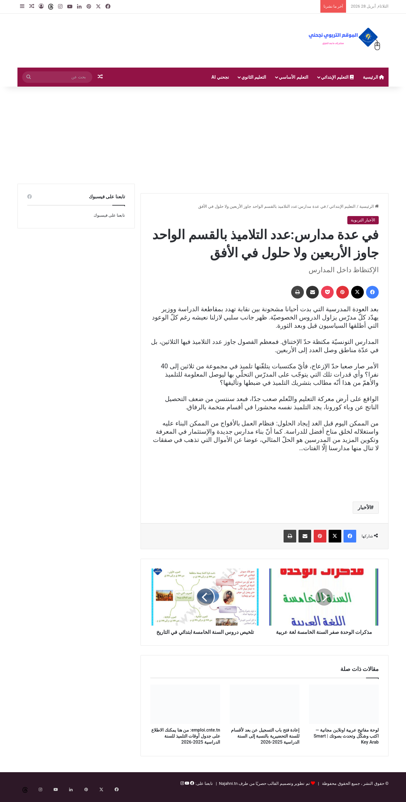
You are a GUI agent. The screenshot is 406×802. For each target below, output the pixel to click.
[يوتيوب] (186, 790)
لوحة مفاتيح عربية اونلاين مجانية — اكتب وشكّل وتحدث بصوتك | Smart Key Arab (346, 743)
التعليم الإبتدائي (337, 77)
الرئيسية (373, 77)
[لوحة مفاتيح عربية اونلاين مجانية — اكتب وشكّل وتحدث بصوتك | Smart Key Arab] (344, 711)
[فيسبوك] (191, 790)
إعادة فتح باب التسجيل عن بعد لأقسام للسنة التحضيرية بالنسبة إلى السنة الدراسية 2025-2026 (265, 743)
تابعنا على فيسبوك (109, 215)
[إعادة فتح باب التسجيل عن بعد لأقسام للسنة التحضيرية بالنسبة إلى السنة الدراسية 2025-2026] (264, 711)
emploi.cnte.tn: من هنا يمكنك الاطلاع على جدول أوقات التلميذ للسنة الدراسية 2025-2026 (185, 743)
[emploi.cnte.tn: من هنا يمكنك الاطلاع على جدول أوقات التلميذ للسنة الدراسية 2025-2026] (185, 711)
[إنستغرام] (182, 790)
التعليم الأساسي (293, 77)
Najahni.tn (228, 790)
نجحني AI (220, 77)
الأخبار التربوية (363, 220)
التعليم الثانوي (253, 77)
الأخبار (364, 507)
